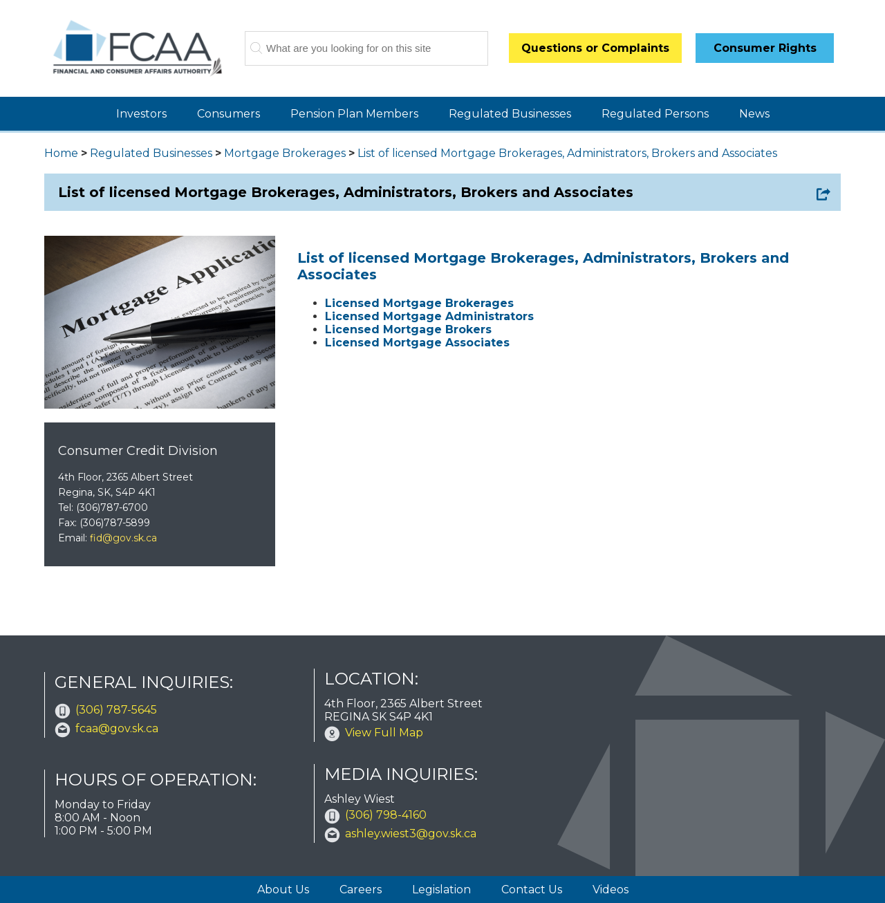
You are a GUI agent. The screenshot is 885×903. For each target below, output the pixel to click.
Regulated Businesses (510, 113)
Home (61, 153)
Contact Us (531, 889)
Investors (141, 113)
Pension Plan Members (354, 113)
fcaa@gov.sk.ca (116, 728)
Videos (610, 889)
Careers (360, 889)
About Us (283, 889)
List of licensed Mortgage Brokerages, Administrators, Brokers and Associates (567, 153)
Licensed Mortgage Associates (417, 342)
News (754, 113)
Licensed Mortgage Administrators (429, 316)
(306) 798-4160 (386, 814)
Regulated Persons (655, 113)
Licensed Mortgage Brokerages (419, 303)
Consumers (228, 113)
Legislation (441, 889)
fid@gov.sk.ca (123, 538)
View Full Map (384, 732)
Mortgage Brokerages (285, 153)
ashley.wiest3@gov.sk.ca (410, 833)
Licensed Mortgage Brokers (408, 329)
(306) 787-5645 (116, 709)
